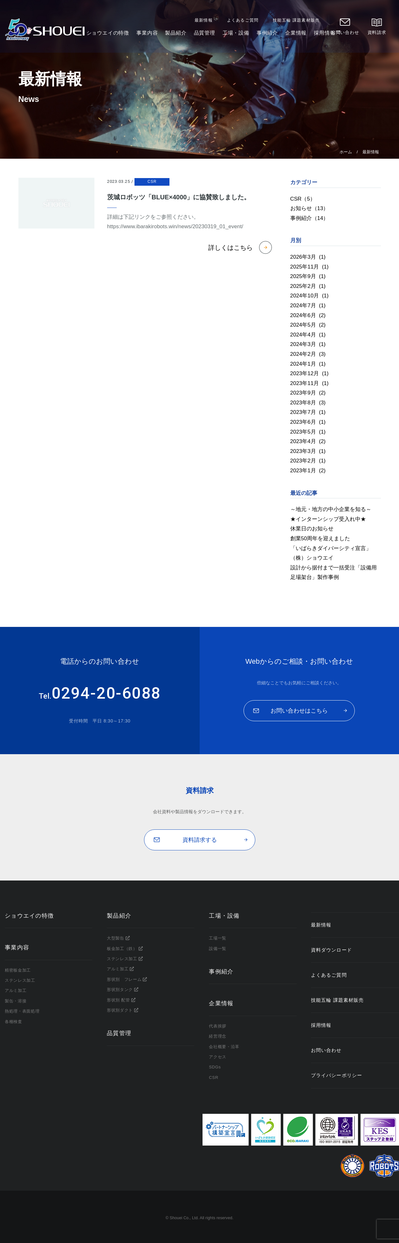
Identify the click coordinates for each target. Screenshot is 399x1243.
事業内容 (147, 34)
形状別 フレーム (124, 979)
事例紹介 (267, 34)
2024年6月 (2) (308, 315)
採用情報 (325, 34)
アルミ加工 (15, 990)
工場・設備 (236, 34)
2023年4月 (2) (308, 441)
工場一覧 (217, 938)
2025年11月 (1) (309, 267)
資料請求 (378, 34)
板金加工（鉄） (122, 948)
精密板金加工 (18, 970)
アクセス (217, 1056)
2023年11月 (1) (309, 383)
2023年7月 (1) (308, 412)
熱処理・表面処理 (22, 1011)
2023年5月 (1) (308, 432)
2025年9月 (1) (308, 276)
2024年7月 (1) (308, 305)
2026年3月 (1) (308, 257)
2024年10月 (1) (309, 296)
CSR (152, 181)
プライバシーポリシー (336, 1075)
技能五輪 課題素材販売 (297, 22)
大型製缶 (115, 938)
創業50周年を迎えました (320, 538)
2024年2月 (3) (308, 354)
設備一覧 (217, 948)
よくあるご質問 (244, 22)
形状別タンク (120, 989)
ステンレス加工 (20, 980)
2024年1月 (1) (308, 364)
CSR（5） (302, 199)
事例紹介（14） (309, 218)
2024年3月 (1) (308, 344)
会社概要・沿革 (224, 1046)
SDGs (215, 1067)
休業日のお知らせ (312, 529)
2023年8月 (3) (308, 403)
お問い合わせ (347, 34)
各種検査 (13, 1021)
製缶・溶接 (15, 1001)
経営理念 (217, 1036)
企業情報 (296, 34)
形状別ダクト (120, 1010)
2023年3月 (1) (308, 451)
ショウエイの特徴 (107, 34)
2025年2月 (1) (308, 286)
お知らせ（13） (309, 208)
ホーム (346, 152)
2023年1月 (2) (308, 471)
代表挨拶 (217, 1026)
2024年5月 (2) (308, 325)
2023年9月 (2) (308, 393)
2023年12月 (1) (309, 373)
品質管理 (205, 34)
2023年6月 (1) (308, 422)
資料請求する (199, 840)
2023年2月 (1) (308, 461)
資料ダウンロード (331, 950)
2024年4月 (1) (308, 335)
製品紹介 (176, 34)
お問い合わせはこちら (299, 711)
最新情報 (205, 22)
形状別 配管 (118, 1000)
